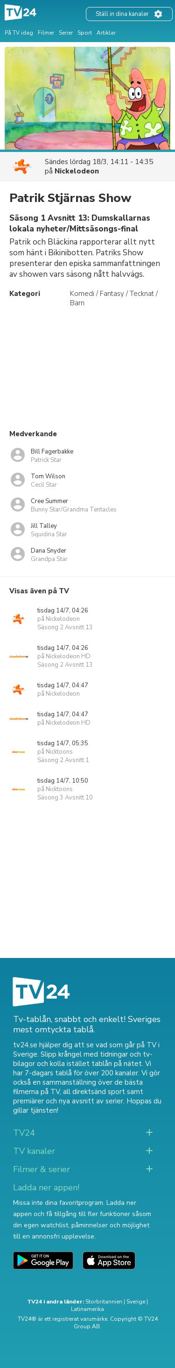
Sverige (135, 1301)
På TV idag (19, 32)
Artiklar (106, 32)
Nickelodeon (77, 171)
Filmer (46, 32)
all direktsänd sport (94, 1091)
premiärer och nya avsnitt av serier (68, 1101)
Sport (84, 32)
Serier (66, 32)
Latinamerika (87, 1309)
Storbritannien (103, 1301)
